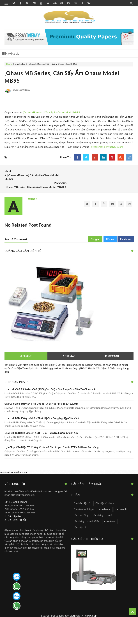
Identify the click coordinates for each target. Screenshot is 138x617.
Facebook (125, 230)
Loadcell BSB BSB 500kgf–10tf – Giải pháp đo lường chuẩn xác (41, 424)
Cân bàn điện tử (82, 494)
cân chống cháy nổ (102, 506)
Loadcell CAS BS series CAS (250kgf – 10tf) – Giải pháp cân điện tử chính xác (50, 380)
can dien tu (105, 500)
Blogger (95, 230)
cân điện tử (110, 512)
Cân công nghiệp (17, 511)
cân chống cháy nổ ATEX (86, 512)
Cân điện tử (14, 507)
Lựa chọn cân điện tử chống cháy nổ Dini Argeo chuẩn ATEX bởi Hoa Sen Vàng (51, 438)
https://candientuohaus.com (107, 146)
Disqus (110, 230)
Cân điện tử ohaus (104, 494)
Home (9, 64)
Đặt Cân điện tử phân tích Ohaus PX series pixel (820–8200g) (41, 395)
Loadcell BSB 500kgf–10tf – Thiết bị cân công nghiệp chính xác (42, 409)
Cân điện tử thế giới (84, 500)
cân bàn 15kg (81, 506)
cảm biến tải (80, 519)
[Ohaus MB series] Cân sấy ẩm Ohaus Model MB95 (51, 112)
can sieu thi (121, 500)
